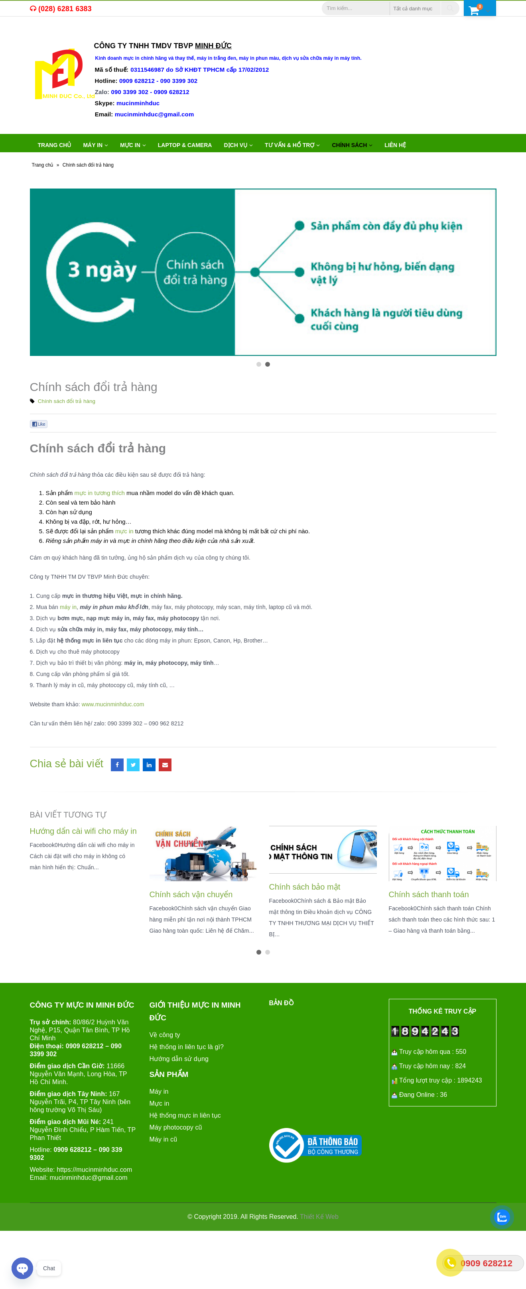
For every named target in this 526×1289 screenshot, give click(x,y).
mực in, (49, 34)
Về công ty (165, 1035)
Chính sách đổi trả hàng (66, 401)
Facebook (117, 764)
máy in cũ (80, 34)
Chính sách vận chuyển (191, 894)
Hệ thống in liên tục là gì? (187, 1046)
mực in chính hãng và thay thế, (160, 58)
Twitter (133, 764)
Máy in (159, 1091)
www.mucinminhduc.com (113, 704)
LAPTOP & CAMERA (185, 145)
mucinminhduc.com (104, 1169)
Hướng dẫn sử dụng (179, 1058)
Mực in (159, 1103)
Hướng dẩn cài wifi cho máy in (83, 831)
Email (165, 764)
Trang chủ (54, 145)
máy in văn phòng (132, 34)
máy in (68, 607)
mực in (124, 531)
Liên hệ (395, 145)
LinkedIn (149, 764)
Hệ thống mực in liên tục (185, 1115)
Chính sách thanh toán (429, 894)
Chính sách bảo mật (305, 886)
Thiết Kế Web (319, 1216)
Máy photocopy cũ (176, 1127)
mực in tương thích (99, 492)
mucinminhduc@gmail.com (88, 1177)
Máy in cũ (163, 1139)
